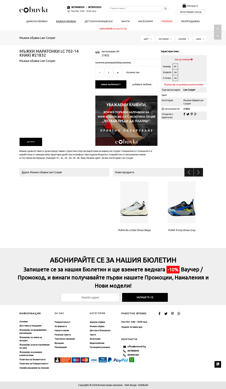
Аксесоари (95, 339)
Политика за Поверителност (33, 363)
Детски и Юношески (100, 330)
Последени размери (100, 347)
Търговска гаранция (65, 339)
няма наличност (111, 84)
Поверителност (63, 322)
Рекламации (61, 347)
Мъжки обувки (97, 326)
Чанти (93, 334)
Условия (23, 321)
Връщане (59, 343)
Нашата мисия (62, 330)
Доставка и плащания (30, 325)
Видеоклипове (97, 343)
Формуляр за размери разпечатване (183, 84)
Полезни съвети (63, 334)
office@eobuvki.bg (134, 346)
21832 (105, 55)
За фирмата (61, 326)
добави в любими (142, 84)
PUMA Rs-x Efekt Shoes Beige (134, 230)
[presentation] (31, 142)
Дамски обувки (97, 322)
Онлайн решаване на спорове (34, 368)
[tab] (30, 142)
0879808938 (77, 7)
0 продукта (192, 6)
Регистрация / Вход (190, 12)
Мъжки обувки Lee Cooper (37, 37)
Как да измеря (184, 59)
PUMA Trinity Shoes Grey (181, 230)
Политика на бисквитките (32, 359)
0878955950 (94, 7)
